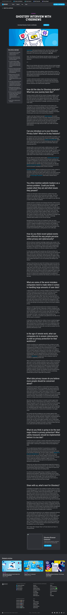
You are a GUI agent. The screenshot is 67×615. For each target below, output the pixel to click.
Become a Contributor (59, 4)
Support (17, 4)
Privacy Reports (53, 588)
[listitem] (12, 569)
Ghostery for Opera (20, 604)
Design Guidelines (36, 606)
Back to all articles (7, 8)
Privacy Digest (45, 1)
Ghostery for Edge (19, 606)
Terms (30, 612)
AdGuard (34, 585)
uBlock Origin (35, 594)
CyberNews (29, 50)
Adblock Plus (35, 586)
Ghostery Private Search (53, 157)
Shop (26, 4)
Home (13, 4)
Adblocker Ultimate (36, 588)
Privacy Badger (35, 592)
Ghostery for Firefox (20, 601)
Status (51, 585)
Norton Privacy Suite (36, 589)
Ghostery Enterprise (53, 591)
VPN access (34, 356)
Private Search (28, 1)
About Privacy (35, 607)
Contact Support (36, 601)
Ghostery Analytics (31, 169)
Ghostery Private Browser (51, 139)
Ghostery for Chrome (20, 600)
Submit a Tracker (36, 603)
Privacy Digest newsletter (36, 175)
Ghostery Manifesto (53, 586)
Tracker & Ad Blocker (18, 1)
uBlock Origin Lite (36, 595)
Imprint (38, 612)
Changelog (52, 595)
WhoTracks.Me (36, 1)
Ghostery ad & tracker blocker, (34, 165)
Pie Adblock (35, 591)
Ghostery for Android (20, 607)
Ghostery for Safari (20, 603)
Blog (22, 4)
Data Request (35, 604)
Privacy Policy (34, 612)
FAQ (34, 600)
